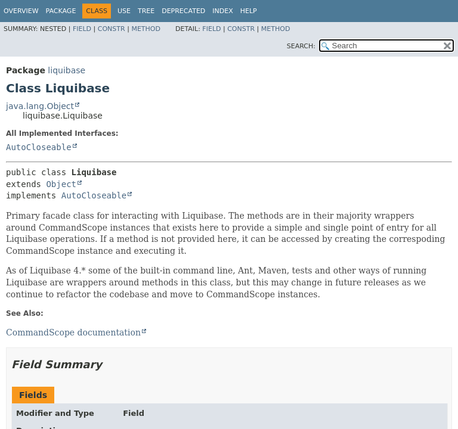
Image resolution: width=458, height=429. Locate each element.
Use (124, 11)
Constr (111, 29)
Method (145, 29)
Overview (21, 11)
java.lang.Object (40, 106)
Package (61, 11)
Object (61, 184)
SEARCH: (301, 46)
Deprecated (183, 11)
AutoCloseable (39, 147)
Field (82, 29)
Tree (146, 11)
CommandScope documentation (73, 332)
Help (248, 11)
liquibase (66, 70)
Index (222, 11)
